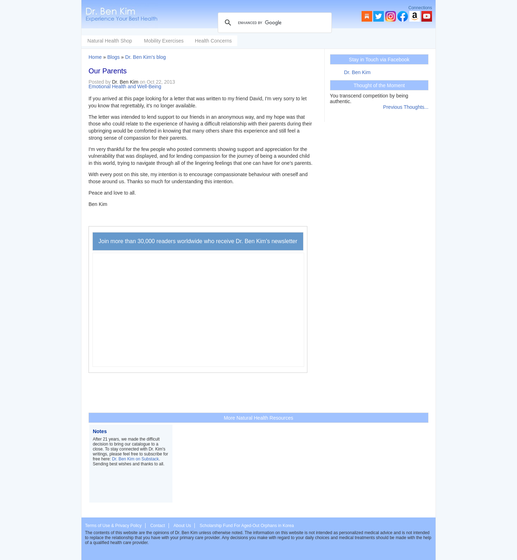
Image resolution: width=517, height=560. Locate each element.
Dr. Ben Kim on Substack (135, 459)
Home (95, 57)
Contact (157, 525)
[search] (273, 22)
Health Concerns (266, 41)
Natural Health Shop (163, 41)
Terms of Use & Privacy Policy (113, 525)
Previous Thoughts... (405, 107)
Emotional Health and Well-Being (125, 86)
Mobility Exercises (217, 41)
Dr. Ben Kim (357, 72)
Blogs (113, 57)
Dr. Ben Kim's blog (145, 57)
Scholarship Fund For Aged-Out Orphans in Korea (247, 525)
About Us (182, 525)
